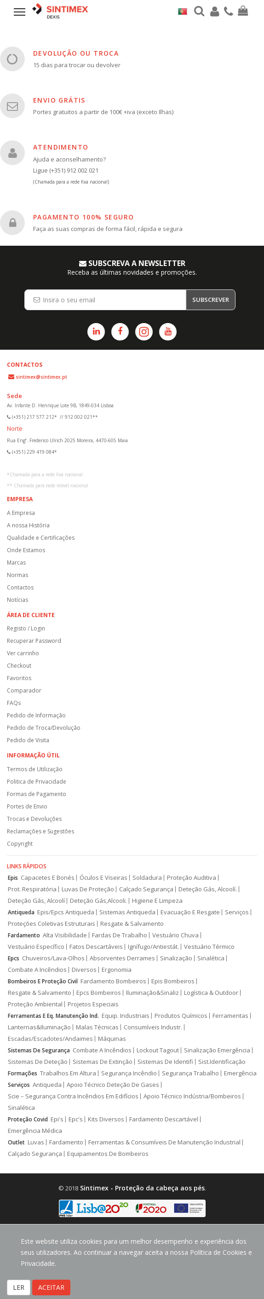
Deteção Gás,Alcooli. (98, 901)
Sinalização (176, 958)
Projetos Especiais (93, 1004)
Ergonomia (117, 970)
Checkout (19, 666)
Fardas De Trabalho (119, 935)
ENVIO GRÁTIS (59, 100)
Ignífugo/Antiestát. (153, 947)
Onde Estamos (26, 550)
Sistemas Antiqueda (127, 912)
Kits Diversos (106, 1119)
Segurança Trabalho (190, 1073)
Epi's (57, 1119)
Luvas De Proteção (88, 889)
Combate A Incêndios (37, 970)
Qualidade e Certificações (41, 538)
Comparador (24, 690)
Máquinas (112, 1039)
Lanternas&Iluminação (39, 1027)
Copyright (20, 844)
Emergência (240, 1073)
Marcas (16, 562)
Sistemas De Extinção (102, 1062)
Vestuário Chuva (175, 935)
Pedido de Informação (36, 715)
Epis (13, 878)
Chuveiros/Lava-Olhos (53, 958)
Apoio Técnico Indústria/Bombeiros (192, 1096)
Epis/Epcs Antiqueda (65, 912)
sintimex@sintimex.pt (41, 377)
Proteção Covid (28, 1119)
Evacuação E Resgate (190, 912)
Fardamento (24, 935)
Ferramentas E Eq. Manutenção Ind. (53, 1016)
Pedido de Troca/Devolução (43, 728)
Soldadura (147, 878)
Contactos (20, 587)
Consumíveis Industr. (153, 1027)
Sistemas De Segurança (39, 1050)
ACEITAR (51, 1287)
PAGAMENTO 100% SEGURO (83, 217)
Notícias (17, 600)
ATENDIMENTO (60, 147)
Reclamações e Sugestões (40, 831)
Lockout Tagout (158, 1050)
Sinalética (210, 958)
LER (18, 1287)
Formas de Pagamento (36, 794)
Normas (17, 575)
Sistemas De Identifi (165, 1062)
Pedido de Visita (28, 740)
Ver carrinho (23, 653)
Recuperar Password (34, 641)
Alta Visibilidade (65, 935)
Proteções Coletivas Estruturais (51, 924)
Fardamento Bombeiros (113, 981)
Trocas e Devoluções (34, 819)
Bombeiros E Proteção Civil (43, 981)
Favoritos (19, 678)
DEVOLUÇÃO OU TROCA (76, 53)
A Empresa (21, 513)
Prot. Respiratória (32, 889)
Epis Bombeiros (173, 981)
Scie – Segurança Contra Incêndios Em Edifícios (73, 1096)
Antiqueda (21, 912)
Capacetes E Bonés (48, 878)
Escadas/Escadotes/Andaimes (50, 1039)
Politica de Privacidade (36, 781)
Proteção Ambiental (35, 1004)
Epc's (76, 1119)
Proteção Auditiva (191, 878)
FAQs (14, 703)
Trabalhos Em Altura (68, 1073)
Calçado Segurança (146, 889)
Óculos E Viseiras (103, 878)
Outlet (16, 1142)
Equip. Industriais (125, 1016)
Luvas (36, 1142)
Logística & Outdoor (211, 993)
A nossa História (28, 525)
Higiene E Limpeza (157, 901)
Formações (22, 1073)
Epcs (13, 958)
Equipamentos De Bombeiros (108, 1154)
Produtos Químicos (181, 1016)
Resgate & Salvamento (132, 924)
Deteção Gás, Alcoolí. (207, 889)
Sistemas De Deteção (38, 1062)
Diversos (84, 970)
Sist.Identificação (222, 1062)
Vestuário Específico (36, 947)
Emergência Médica (35, 1131)
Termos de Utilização (35, 769)
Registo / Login (26, 628)
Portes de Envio (27, 806)
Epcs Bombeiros (98, 993)
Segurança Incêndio (129, 1073)
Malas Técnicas (97, 1027)
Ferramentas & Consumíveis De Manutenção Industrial (164, 1142)
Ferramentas (230, 1016)
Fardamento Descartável (163, 1119)
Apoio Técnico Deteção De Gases (113, 1085)
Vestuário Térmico (209, 947)
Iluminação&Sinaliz (152, 993)
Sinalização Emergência (217, 1050)
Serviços (237, 912)
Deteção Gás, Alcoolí (36, 901)
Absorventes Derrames (122, 958)
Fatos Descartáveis (96, 947)
